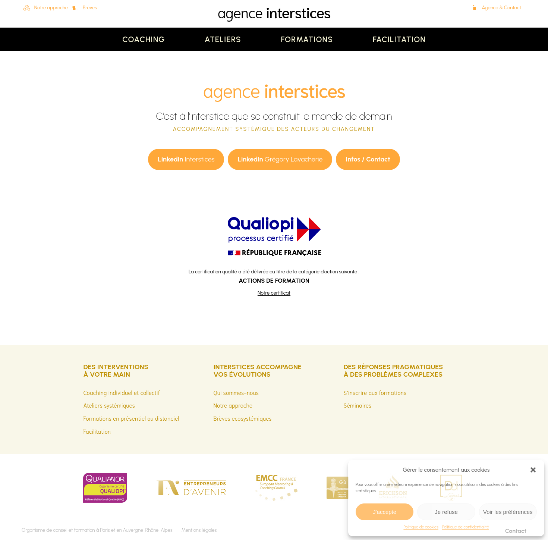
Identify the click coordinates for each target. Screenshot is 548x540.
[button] (533, 470)
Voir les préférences (508, 512)
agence (273, 11)
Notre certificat (274, 293)
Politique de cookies (420, 527)
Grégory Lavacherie (279, 159)
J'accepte (384, 512)
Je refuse (446, 512)
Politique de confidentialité (465, 527)
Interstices (186, 159)
